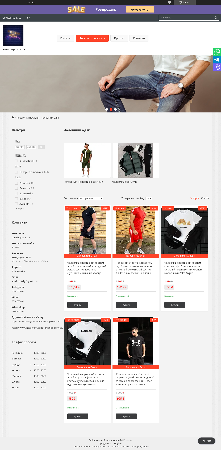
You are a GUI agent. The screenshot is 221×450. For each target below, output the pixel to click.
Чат (206, 441)
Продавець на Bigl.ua (110, 443)
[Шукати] (216, 17)
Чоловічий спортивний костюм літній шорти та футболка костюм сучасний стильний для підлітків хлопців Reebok (85, 379)
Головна (65, 38)
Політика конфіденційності (135, 446)
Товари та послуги (91, 38)
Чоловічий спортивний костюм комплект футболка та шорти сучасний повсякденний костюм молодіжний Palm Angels (183, 268)
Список (205, 198)
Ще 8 (21, 208)
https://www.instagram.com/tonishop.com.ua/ (37, 327)
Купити (77, 305)
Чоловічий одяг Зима (124, 181)
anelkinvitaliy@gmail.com (25, 281)
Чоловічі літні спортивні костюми (83, 181)
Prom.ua (127, 440)
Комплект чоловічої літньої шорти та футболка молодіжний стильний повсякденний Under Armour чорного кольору (135, 379)
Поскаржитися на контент (105, 446)
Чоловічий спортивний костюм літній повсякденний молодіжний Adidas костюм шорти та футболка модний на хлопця (86, 268)
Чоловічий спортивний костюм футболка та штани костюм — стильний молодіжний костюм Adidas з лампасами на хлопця (134, 268)
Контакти (139, 38)
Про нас (119, 38)
